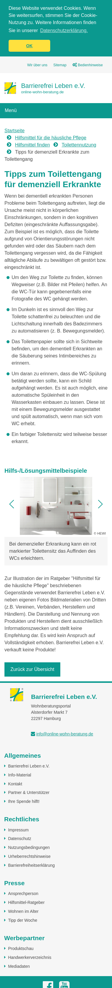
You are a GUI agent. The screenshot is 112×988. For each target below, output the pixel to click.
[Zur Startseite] (44, 88)
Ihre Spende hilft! (24, 801)
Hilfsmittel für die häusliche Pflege (50, 137)
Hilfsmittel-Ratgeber (26, 902)
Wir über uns (37, 65)
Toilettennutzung (78, 144)
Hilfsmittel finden (32, 144)
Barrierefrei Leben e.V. (29, 765)
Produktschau (21, 948)
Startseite (14, 130)
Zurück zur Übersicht (32, 669)
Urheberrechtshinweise (29, 856)
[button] (11, 504)
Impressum (18, 829)
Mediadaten (19, 966)
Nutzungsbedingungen (29, 847)
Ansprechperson (23, 893)
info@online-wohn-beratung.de (64, 733)
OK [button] (29, 45)
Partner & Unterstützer (28, 792)
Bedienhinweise (87, 65)
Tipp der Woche (22, 920)
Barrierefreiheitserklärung (31, 865)
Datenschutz (19, 838)
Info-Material (19, 774)
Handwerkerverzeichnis (29, 957)
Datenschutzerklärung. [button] (64, 30)
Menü (11, 110)
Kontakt (15, 783)
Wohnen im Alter (23, 911)
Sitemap (60, 65)
